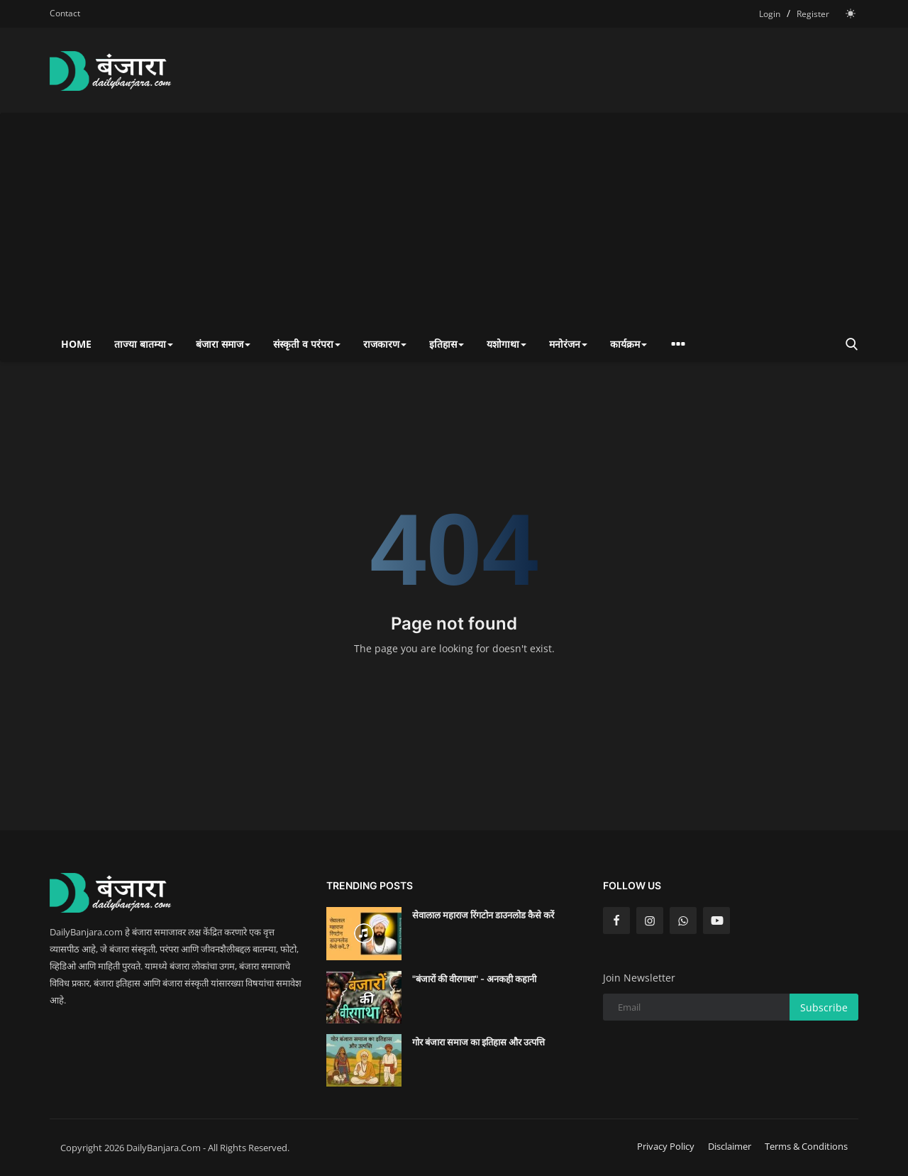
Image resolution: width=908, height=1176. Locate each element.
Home (76, 344)
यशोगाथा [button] (506, 344)
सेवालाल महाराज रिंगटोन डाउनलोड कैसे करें (483, 915)
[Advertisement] (454, 220)
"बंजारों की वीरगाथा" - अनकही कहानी (474, 978)
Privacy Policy (665, 1146)
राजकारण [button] (384, 344)
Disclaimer (729, 1146)
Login (769, 14)
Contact (65, 13)
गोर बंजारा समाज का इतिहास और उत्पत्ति (478, 1042)
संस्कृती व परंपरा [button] (306, 344)
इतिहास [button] (446, 344)
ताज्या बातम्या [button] (143, 344)
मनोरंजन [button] (568, 344)
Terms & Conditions (806, 1146)
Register (813, 14)
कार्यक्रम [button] (628, 344)
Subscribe (824, 1007)
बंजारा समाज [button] (223, 344)
